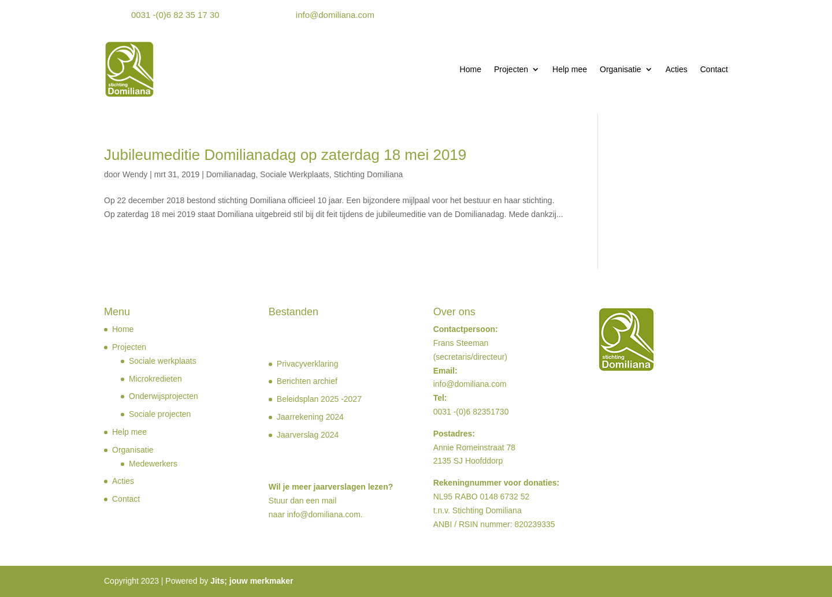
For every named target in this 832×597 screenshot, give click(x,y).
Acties (677, 69)
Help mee (569, 69)
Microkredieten (155, 378)
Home (470, 69)
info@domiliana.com (335, 15)
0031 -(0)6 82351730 (471, 411)
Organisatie (620, 69)
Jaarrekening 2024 (310, 416)
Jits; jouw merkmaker (251, 580)
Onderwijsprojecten (163, 396)
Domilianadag (231, 174)
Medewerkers (153, 463)
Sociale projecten (160, 414)
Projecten (511, 69)
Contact (714, 69)
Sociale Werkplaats (294, 174)
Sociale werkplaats (162, 360)
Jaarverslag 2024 (308, 434)
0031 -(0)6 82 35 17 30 (175, 15)
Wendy (134, 174)
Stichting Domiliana (368, 174)
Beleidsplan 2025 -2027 (319, 399)
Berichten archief (307, 381)
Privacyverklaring (308, 363)
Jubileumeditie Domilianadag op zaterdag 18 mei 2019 (285, 154)
